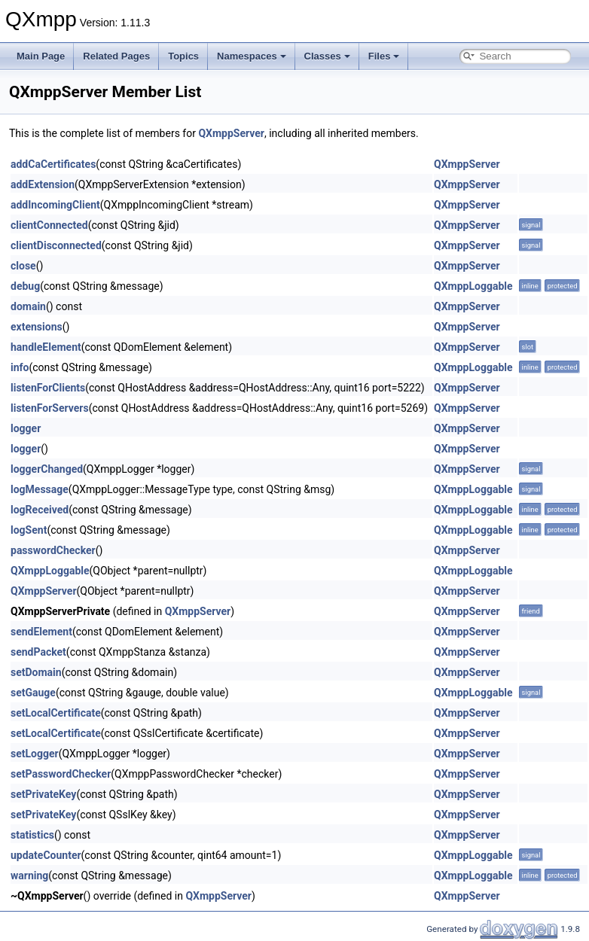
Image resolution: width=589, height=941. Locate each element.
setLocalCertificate (56, 713)
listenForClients (48, 388)
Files (384, 56)
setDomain (36, 672)
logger (26, 428)
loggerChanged (47, 469)
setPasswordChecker (61, 774)
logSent (29, 530)
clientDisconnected (56, 245)
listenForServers (50, 408)
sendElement (41, 632)
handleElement (46, 347)
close (23, 266)
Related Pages (116, 56)
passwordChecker (53, 550)
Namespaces (251, 56)
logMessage (40, 489)
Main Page (41, 56)
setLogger (35, 754)
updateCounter (46, 855)
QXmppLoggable (473, 286)
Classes (327, 56)
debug (25, 286)
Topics (183, 56)
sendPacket (38, 652)
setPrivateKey (43, 794)
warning (29, 875)
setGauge (33, 693)
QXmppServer (231, 133)
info (20, 367)
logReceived (40, 510)
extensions (37, 327)
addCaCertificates (53, 164)
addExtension (43, 184)
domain (28, 306)
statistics (32, 835)
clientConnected (49, 225)
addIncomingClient (55, 205)
